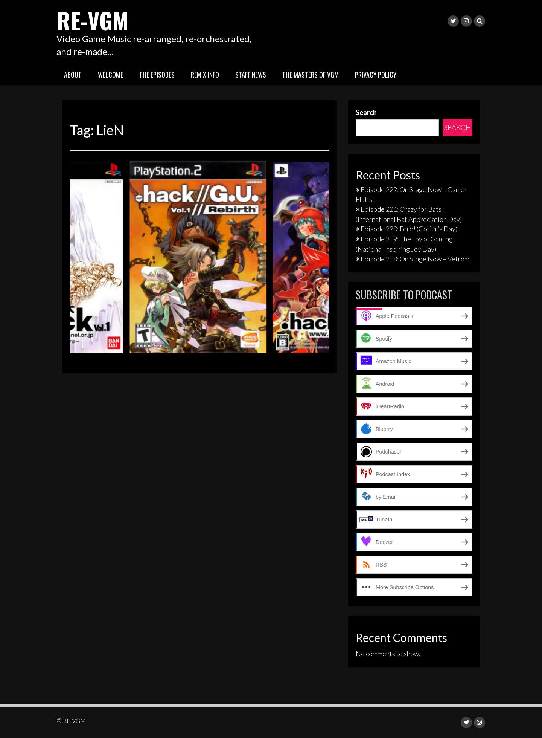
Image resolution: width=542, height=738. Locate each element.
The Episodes (157, 74)
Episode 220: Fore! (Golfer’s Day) (409, 229)
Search (366, 112)
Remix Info (205, 74)
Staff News (250, 74)
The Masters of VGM (310, 74)
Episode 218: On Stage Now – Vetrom (415, 259)
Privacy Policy (375, 74)
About (73, 74)
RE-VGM (92, 20)
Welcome (110, 74)
